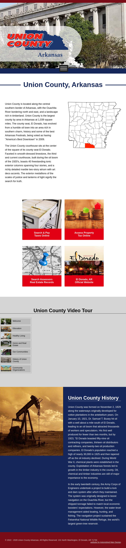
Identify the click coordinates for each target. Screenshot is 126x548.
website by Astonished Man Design (105, 542)
